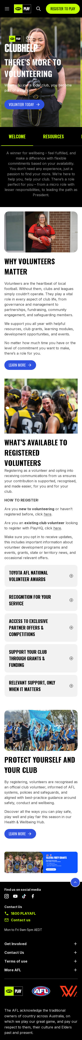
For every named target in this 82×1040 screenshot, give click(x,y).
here (47, 514)
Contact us (20, 920)
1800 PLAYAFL (23, 913)
